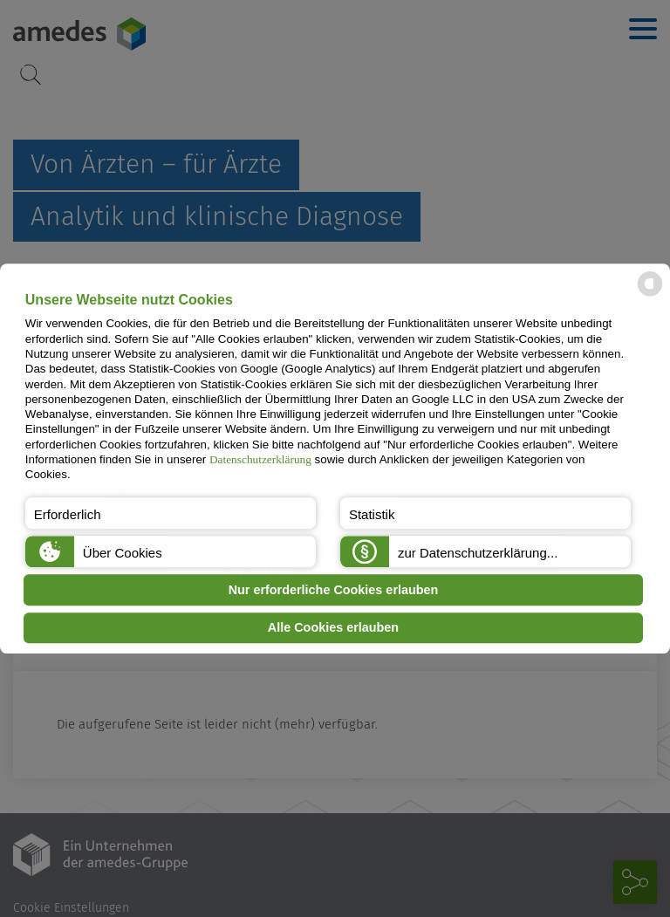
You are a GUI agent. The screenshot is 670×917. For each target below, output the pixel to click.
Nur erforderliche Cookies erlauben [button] (334, 590)
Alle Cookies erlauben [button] (333, 628)
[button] (170, 513)
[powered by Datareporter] (650, 294)
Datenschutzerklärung (260, 459)
